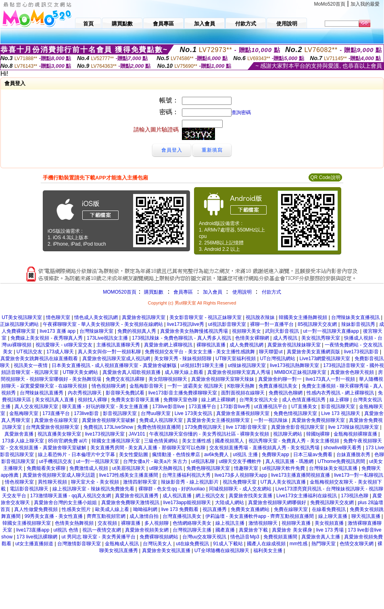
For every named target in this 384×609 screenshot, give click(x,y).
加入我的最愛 (365, 4)
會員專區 (183, 292)
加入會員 (212, 292)
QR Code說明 (325, 177)
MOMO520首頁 (119, 292)
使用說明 (242, 292)
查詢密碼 (241, 112)
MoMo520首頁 (329, 4)
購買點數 (153, 292)
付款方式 (271, 292)
